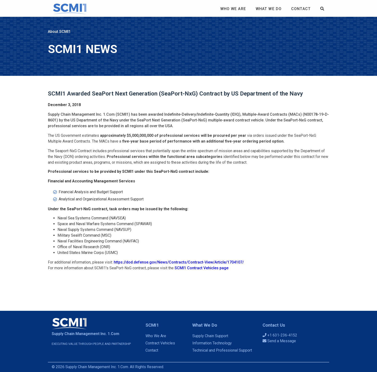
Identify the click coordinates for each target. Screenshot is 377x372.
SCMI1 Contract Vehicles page (201, 268)
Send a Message (279, 341)
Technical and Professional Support (222, 350)
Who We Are (233, 8)
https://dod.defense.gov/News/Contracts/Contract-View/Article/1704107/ (179, 262)
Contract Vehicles (160, 343)
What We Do (269, 8)
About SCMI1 (59, 31)
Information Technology (212, 343)
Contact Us (274, 325)
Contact (301, 8)
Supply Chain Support (210, 336)
